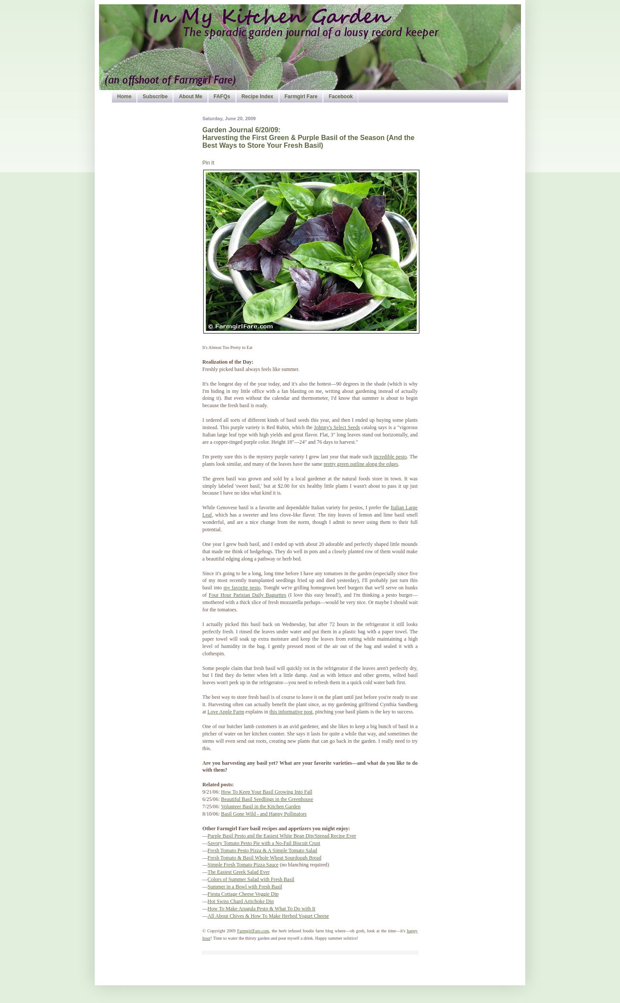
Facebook (341, 96)
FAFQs (222, 96)
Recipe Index (257, 96)
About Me (190, 96)
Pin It (208, 163)
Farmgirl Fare (301, 96)
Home (124, 96)
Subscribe (155, 96)
